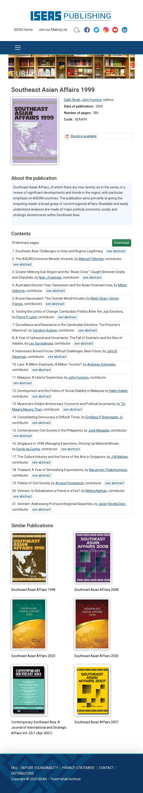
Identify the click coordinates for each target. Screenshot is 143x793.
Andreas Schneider (101, 364)
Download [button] (121, 243)
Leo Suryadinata (41, 343)
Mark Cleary (99, 298)
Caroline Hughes (45, 330)
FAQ (14, 768)
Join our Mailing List (52, 29)
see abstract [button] (116, 251)
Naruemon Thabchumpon (108, 470)
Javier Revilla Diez (112, 504)
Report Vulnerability (39, 768)
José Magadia (98, 430)
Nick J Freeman (50, 277)
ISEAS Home (23, 29)
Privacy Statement (78, 768)
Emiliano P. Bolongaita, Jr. (104, 417)
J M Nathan (119, 457)
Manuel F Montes (91, 259)
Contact (106, 768)
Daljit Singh (72, 100)
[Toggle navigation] (17, 47)
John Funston (92, 100)
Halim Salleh (118, 391)
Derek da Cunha (28, 449)
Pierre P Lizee (26, 317)
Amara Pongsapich (69, 483)
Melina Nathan (96, 491)
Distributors (22, 773)
